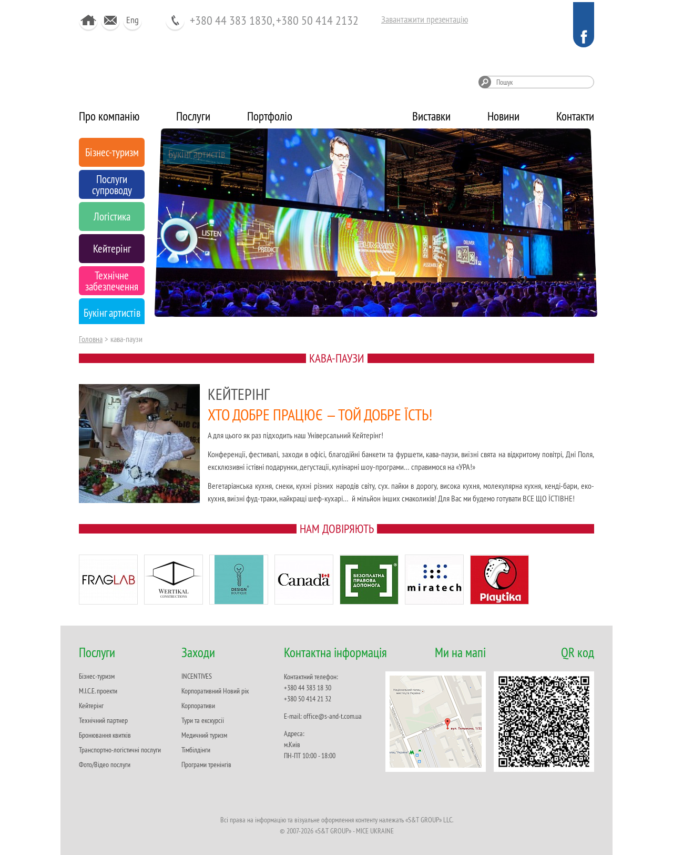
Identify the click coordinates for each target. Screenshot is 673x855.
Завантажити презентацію (424, 19)
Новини (503, 116)
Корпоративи (198, 705)
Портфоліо (269, 116)
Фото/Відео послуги (104, 764)
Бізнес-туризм (97, 676)
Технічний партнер (103, 720)
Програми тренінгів (206, 764)
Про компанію (109, 116)
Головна (91, 339)
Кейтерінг (91, 705)
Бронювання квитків (105, 735)
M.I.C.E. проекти (98, 691)
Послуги (193, 116)
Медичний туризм (204, 735)
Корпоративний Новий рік (215, 691)
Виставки (431, 116)
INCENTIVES (196, 676)
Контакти (575, 116)
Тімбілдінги (195, 750)
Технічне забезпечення (213, 289)
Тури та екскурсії (202, 720)
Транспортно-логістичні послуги (120, 750)
